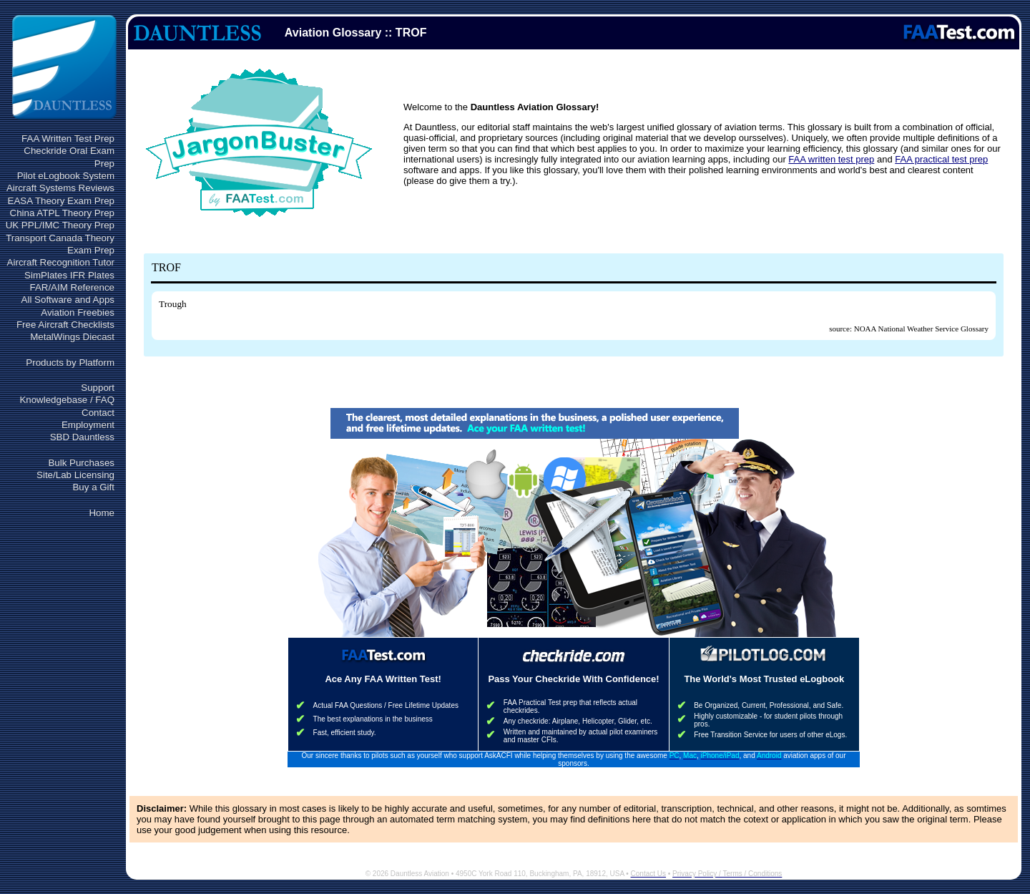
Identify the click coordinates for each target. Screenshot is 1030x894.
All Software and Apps (67, 299)
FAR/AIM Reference (71, 287)
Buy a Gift (93, 487)
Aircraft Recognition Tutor (60, 262)
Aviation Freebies (77, 312)
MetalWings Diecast (72, 336)
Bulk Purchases (81, 462)
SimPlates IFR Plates (69, 275)
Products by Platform (70, 362)
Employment (88, 424)
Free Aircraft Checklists (65, 324)
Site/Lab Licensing (75, 475)
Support (97, 387)
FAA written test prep (831, 159)
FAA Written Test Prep (67, 138)
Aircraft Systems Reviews (60, 188)
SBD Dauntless (82, 437)
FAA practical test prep (941, 159)
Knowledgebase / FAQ (66, 399)
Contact (98, 412)
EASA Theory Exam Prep (61, 200)
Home (101, 512)
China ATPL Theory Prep (62, 213)
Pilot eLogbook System (65, 175)
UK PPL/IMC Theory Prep (60, 225)
